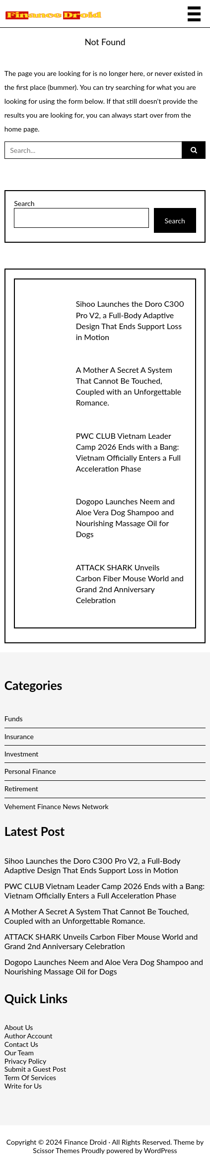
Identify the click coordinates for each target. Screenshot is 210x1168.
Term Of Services (30, 1077)
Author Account (28, 1035)
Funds (13, 718)
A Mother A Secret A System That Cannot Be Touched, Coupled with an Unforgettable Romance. (96, 916)
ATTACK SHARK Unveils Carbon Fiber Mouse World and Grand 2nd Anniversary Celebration (101, 941)
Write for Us (23, 1086)
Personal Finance (30, 771)
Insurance (19, 736)
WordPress (160, 1150)
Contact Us (21, 1044)
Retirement (21, 788)
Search (24, 203)
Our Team (19, 1052)
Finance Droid (85, 1142)
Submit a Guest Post (35, 1069)
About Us (18, 1027)
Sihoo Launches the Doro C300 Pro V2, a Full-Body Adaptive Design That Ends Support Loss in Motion (92, 865)
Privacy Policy (25, 1061)
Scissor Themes (56, 1150)
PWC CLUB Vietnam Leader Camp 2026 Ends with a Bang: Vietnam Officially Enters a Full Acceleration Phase (104, 891)
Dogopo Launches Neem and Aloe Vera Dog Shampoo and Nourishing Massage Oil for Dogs (103, 967)
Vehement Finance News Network (56, 806)
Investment (21, 754)
